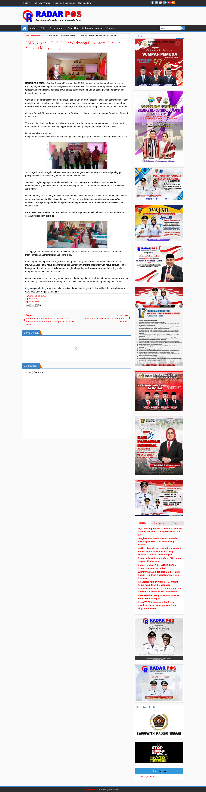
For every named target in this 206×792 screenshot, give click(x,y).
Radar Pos (90, 789)
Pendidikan (73, 28)
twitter (156, 2)
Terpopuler (159, 523)
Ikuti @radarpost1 (149, 776)
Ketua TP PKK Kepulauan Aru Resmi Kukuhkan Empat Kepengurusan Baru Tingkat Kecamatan (157, 605)
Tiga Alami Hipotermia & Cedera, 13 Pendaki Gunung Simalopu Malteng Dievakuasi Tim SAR (160, 531)
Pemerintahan (57, 28)
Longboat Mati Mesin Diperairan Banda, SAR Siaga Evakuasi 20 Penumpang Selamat (157, 541)
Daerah (110, 28)
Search (183, 28)
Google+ (160, 2)
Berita (175, 523)
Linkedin (165, 2)
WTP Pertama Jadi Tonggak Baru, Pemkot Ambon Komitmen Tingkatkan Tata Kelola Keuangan (159, 575)
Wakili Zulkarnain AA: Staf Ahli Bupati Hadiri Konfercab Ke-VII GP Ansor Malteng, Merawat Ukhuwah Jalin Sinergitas (160, 551)
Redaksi (27, 3)
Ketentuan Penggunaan (64, 3)
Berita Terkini (33, 299)
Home (24, 28)
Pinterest (169, 2)
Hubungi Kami (84, 3)
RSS (173, 2)
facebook (152, 2)
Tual (38, 301)
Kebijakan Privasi (42, 3)
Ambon (33, 28)
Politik (44, 28)
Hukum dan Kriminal (92, 28)
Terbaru (142, 523)
